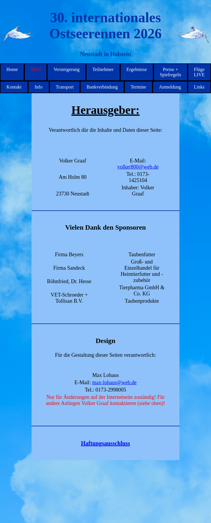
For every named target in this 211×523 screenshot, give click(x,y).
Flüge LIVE (199, 72)
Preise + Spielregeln (170, 72)
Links (199, 86)
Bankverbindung (102, 86)
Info (39, 86)
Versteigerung (66, 69)
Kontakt (14, 86)
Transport (65, 86)
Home (12, 69)
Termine (138, 86)
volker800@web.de (137, 167)
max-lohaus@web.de (114, 382)
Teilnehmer (103, 69)
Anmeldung (170, 86)
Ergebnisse (137, 69)
